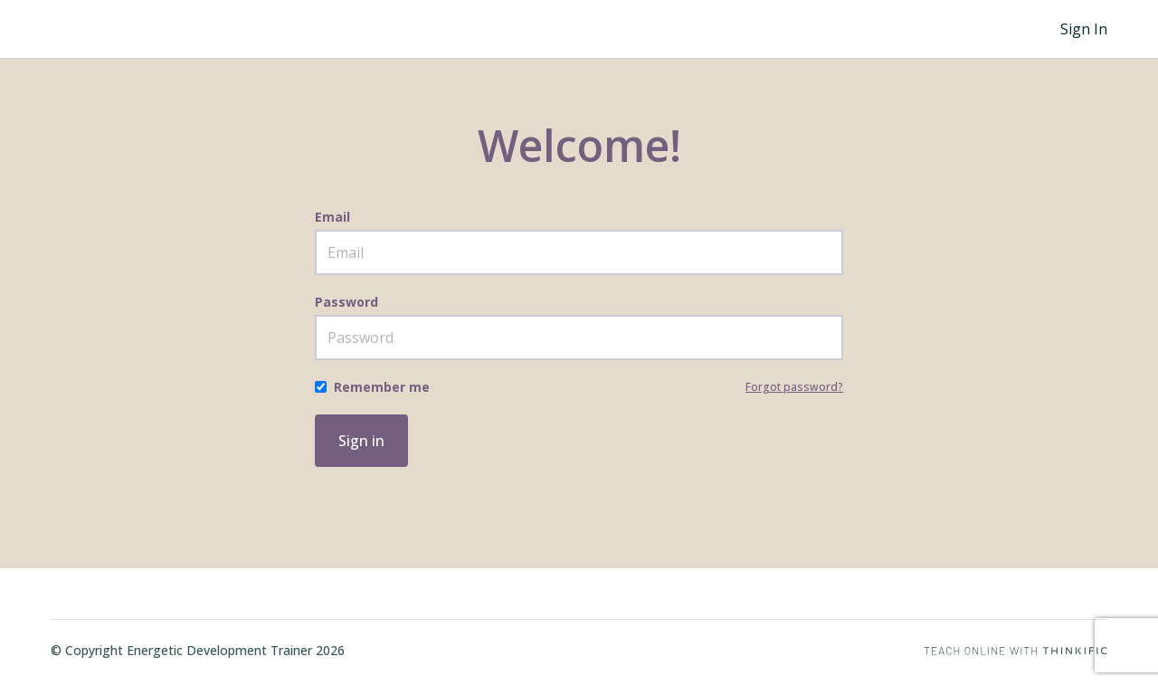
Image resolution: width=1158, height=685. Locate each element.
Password (346, 301)
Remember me (382, 386)
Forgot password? (794, 387)
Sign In (1083, 29)
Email (332, 216)
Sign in (361, 441)
